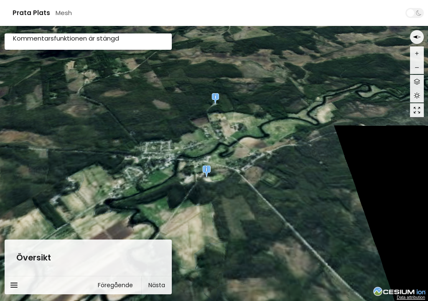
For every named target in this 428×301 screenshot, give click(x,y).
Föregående (115, 285)
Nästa (156, 285)
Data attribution (411, 297)
